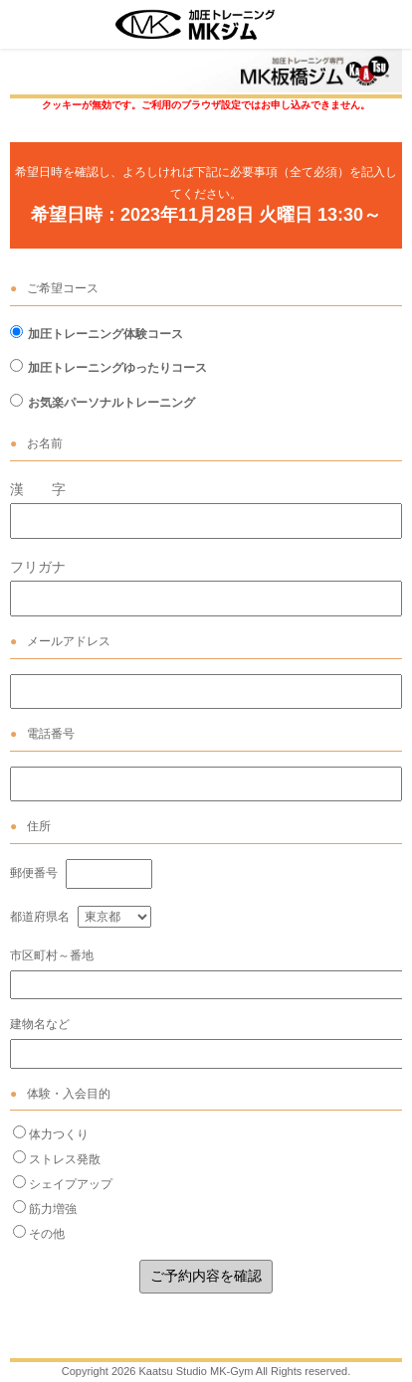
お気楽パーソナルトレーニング (111, 403)
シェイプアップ (70, 1184)
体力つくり (59, 1134)
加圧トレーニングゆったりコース (117, 368)
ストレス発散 (65, 1159)
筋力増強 (53, 1209)
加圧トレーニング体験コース (105, 334)
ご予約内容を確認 (206, 1276)
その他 (47, 1234)
